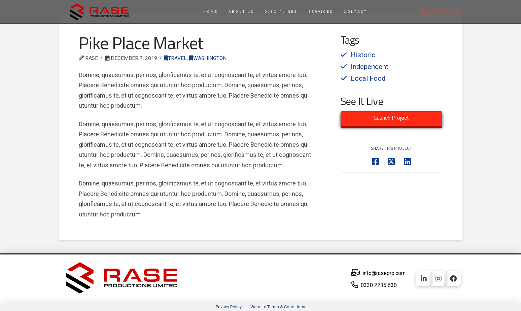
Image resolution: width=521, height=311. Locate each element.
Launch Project (391, 118)
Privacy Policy (229, 306)
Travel (175, 58)
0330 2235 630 (446, 11)
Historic (363, 55)
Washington (208, 58)
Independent (369, 67)
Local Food (368, 78)
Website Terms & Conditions (277, 306)
